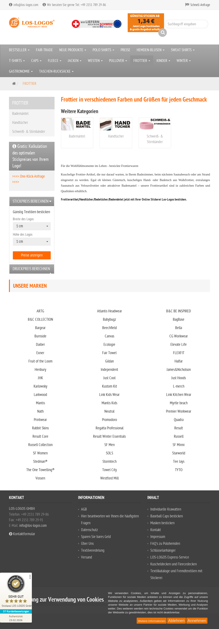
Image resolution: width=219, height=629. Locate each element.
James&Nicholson (179, 369)
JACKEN (74, 60)
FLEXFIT (178, 353)
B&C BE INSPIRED (178, 311)
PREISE (125, 50)
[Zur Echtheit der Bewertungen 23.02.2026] (16, 618)
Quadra (178, 420)
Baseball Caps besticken (166, 516)
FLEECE (54, 60)
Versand (86, 557)
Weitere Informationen (151, 621)
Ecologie (109, 344)
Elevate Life (178, 344)
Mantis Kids (109, 403)
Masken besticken (162, 523)
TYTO (178, 470)
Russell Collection (40, 445)
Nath (40, 411)
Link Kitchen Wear (178, 394)
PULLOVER (118, 60)
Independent (109, 369)
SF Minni (179, 445)
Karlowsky (40, 386)
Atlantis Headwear (109, 311)
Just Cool (109, 378)
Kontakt (155, 530)
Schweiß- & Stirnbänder (28, 131)
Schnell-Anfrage (200, 5)
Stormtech (109, 461)
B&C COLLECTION (40, 319)
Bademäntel (77, 136)
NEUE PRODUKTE (72, 50)
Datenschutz (89, 530)
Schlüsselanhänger (163, 550)
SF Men (109, 445)
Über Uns (87, 543)
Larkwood (40, 394)
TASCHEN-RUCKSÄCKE (56, 71)
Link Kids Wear (109, 394)
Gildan (109, 361)
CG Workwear (178, 336)
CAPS (36, 60)
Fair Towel (109, 353)
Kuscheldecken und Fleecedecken (173, 564)
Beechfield (109, 328)
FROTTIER (141, 60)
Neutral (109, 411)
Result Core (40, 436)
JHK (40, 378)
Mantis (40, 403)
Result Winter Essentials (109, 436)
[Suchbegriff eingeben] (186, 24)
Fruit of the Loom (40, 361)
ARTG (40, 311)
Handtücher (116, 136)
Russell (178, 436)
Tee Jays (178, 461)
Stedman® (40, 461)
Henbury (40, 369)
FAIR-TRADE (44, 50)
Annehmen (197, 621)
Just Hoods (178, 378)
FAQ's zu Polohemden (165, 543)
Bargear (40, 328)
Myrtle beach (179, 403)
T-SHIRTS (17, 60)
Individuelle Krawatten (165, 509)
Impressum (157, 537)
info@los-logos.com (32, 525)
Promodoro (109, 420)
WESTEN (95, 60)
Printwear (40, 420)
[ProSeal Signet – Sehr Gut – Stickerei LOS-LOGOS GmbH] (16, 591)
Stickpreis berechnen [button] (31, 201)
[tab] (31, 201)
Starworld (178, 453)
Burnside (40, 336)
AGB (84, 509)
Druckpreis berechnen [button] (31, 269)
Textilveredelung (92, 550)
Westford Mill (109, 478)
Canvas (109, 336)
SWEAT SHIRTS (183, 50)
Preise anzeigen (32, 255)
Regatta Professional (109, 428)
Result (178, 428)
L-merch (178, 386)
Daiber (40, 344)
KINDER (163, 60)
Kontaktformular (22, 534)
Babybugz (109, 319)
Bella (178, 328)
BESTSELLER (19, 50)
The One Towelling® (40, 470)
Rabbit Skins (40, 428)
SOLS (109, 453)
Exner (40, 353)
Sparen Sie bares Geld (96, 537)
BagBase (178, 319)
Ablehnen (176, 621)
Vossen (40, 478)
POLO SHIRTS (103, 50)
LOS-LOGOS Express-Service (169, 557)
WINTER (184, 60)
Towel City (109, 470)
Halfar (179, 361)
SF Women (40, 453)
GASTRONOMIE (21, 71)
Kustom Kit (109, 386)
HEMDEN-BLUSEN (150, 50)
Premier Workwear (178, 411)
